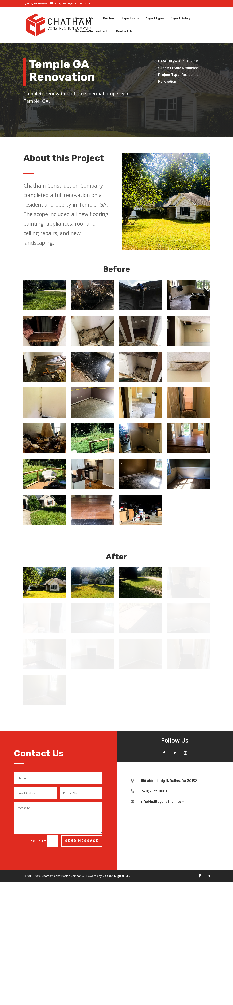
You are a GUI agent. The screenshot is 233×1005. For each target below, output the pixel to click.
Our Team (109, 18)
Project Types (154, 18)
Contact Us (124, 31)
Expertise (128, 18)
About (93, 18)
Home (79, 18)
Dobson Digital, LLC (116, 937)
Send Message (82, 902)
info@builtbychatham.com (162, 863)
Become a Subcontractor (93, 31)
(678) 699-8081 (36, 3)
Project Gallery (180, 18)
